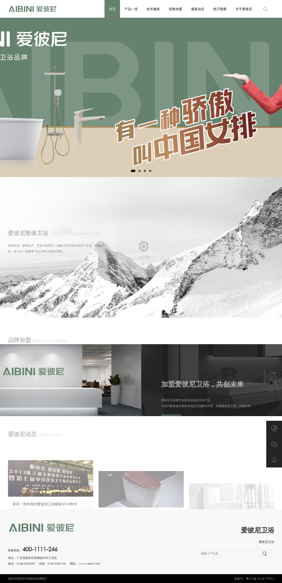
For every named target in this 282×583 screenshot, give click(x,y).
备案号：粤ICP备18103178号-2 (254, 578)
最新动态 (197, 9)
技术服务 (153, 9)
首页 (112, 9)
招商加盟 (175, 9)
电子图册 (220, 9)
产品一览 (131, 9)
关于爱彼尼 (243, 9)
